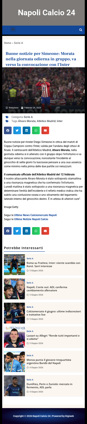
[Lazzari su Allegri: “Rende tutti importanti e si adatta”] (14, 337)
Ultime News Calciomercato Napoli (35, 215)
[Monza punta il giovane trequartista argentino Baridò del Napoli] (14, 361)
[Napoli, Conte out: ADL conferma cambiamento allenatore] (14, 288)
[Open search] (80, 30)
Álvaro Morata (27, 121)
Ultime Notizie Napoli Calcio (31, 219)
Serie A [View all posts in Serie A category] (30, 259)
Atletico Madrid (46, 121)
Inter (60, 121)
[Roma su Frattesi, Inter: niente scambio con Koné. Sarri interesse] (14, 264)
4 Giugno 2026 (35, 368)
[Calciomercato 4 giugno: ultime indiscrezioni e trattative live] (14, 313)
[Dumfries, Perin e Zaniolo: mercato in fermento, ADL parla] (14, 385)
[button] (13, 29)
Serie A (18, 43)
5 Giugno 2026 (35, 271)
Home (7, 43)
